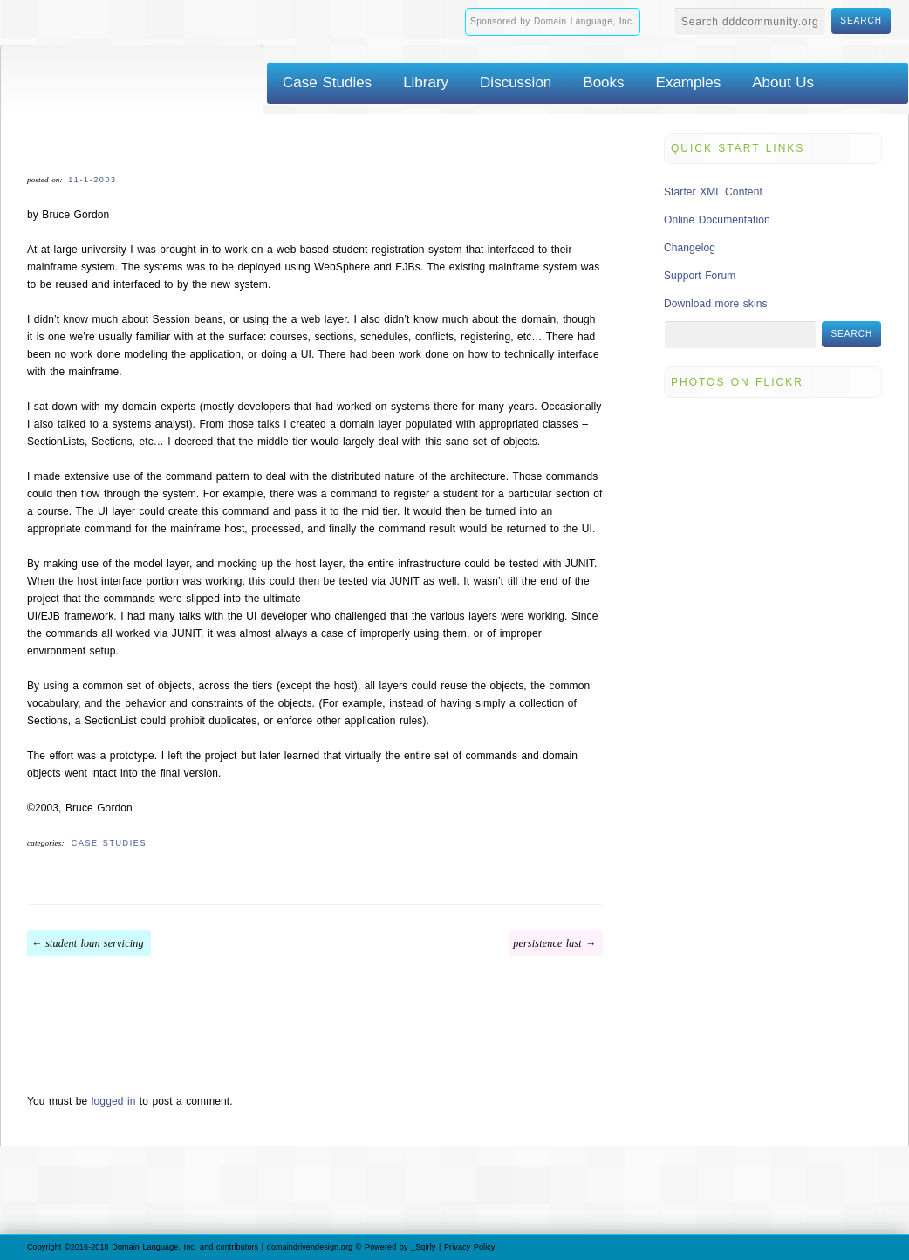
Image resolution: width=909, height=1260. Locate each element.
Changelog (689, 248)
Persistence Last (547, 943)
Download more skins (716, 304)
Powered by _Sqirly (400, 1247)
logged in (114, 1101)
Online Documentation (717, 220)
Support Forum (699, 276)
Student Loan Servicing (94, 943)
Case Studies (109, 843)
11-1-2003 (92, 179)
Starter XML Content (713, 192)
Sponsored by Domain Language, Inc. (552, 21)
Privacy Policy (469, 1247)
